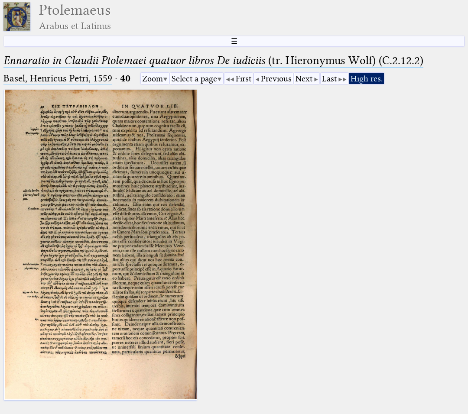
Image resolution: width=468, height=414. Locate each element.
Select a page (194, 79)
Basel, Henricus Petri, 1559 (57, 78)
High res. (367, 79)
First (243, 79)
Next (304, 79)
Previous (276, 79)
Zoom (152, 79)
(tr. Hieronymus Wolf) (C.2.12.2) (213, 60)
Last (329, 79)
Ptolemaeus (75, 17)
